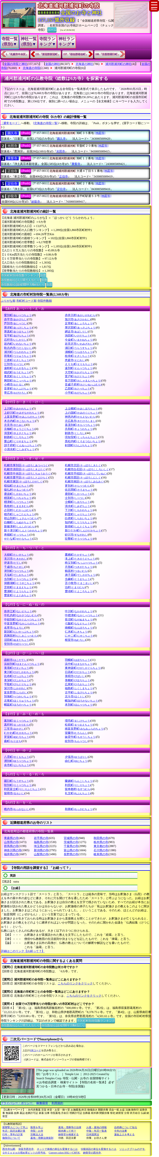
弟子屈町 (80, 574)
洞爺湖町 (19, 583)
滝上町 (80, 558)
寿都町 (17, 534)
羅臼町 (17, 780)
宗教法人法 (36, 1134)
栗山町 (18, 441)
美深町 (17, 680)
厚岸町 (18, 327)
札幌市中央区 (27, 473)
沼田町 (17, 639)
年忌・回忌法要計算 (13, 1131)
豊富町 (18, 595)
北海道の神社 (84, 64)
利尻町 (78, 785)
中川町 (79, 611)
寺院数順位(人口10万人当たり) (20, 280)
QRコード (35, 1050)
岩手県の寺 (41, 838)
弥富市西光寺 (26, 1149)
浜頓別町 (22, 663)
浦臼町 (79, 347)
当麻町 (78, 579)
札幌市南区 (84, 481)
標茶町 (18, 497)
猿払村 (17, 489)
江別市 (14, 364)
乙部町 (78, 388)
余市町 (17, 765)
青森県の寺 (11, 838)
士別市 (75, 497)
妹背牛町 (80, 736)
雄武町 (17, 372)
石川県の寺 (101, 850)
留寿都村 (78, 789)
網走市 (76, 331)
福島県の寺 (41, 842)
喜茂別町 (80, 424)
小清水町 (19, 449)
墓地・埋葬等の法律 (69, 1127)
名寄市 (14, 627)
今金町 (79, 339)
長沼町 (79, 619)
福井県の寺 (11, 854)
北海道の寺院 (31, 68)
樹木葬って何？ (67, 1131)
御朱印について (11, 1138)
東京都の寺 (101, 846)
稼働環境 (42, 1103)
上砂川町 (22, 412)
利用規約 (57, 1103)
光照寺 (12, 146)
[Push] (25, 133)
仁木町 (76, 631)
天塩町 (17, 574)
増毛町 (78, 720)
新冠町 (19, 631)
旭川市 (78, 319)
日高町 (78, 672)
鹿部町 (78, 493)
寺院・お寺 (36, 1131)
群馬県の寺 (11, 846)
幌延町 (18, 704)
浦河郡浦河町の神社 (118, 64)
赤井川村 (80, 315)
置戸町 (78, 376)
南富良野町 (84, 728)
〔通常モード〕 (10, 123)
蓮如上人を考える (124, 1134)
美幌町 (78, 680)
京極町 (19, 428)
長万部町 (83, 380)
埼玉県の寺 (41, 846)
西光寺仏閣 (8, 1149)
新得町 (79, 526)
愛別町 (18, 315)
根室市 (75, 639)
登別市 (17, 643)
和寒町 (79, 809)
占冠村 (18, 510)
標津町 (17, 501)
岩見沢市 (79, 343)
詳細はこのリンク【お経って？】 (23, 951)
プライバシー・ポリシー (17, 1103)
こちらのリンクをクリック (75, 983)
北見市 (14, 424)
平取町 (18, 684)
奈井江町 (18, 611)
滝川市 (15, 558)
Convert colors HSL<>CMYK (64, 1152)
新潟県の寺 (41, 850)
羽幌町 (78, 659)
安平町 (17, 335)
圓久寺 (12, 133)
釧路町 (17, 437)
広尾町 (78, 684)
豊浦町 (18, 591)
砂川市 (76, 534)
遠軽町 (18, 368)
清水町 (78, 506)
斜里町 (78, 514)
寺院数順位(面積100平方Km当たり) (23, 284)
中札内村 (21, 615)
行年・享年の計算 (12, 1134)
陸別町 (18, 785)
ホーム (52, 29)
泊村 (75, 587)
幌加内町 (82, 700)
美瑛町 (17, 667)
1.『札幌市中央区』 (17, 54)
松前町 (79, 724)
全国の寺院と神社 (15, 64)
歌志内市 (18, 347)
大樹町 (17, 554)
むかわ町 (18, 732)
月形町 (79, 566)
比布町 (17, 676)
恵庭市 (75, 360)
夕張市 (76, 756)
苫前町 (18, 587)
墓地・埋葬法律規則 (41, 1138)
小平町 (78, 392)
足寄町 (79, 323)
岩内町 (18, 343)
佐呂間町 (79, 489)
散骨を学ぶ (36, 1127)
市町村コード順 (26, 300)
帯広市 (15, 392)
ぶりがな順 (8, 300)
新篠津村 (19, 526)
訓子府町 (21, 445)
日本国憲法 (92, 1134)
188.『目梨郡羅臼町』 (107, 54)
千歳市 (14, 566)
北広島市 (80, 420)
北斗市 (75, 696)
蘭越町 (79, 780)
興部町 (18, 380)
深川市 (15, 688)
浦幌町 (79, 351)
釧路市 (75, 433)
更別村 (78, 485)
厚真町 (17, 331)
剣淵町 (79, 445)
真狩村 (17, 724)
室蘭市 (76, 732)
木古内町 (19, 420)
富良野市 (16, 692)
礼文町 (78, 793)
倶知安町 (82, 437)
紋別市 (76, 741)
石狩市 (15, 339)
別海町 (18, 696)
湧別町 (18, 760)
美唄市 (75, 676)
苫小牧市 (79, 583)
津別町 (17, 570)
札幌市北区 (83, 465)
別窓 (43, 275)
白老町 (79, 518)
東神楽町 (83, 667)
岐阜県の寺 (101, 854)
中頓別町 (22, 619)
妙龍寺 (12, 196)
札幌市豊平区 (26, 477)
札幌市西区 (83, 477)
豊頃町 (79, 591)
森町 (13, 741)
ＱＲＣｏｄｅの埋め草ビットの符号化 (24, 1152)
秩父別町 (82, 562)
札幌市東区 (23, 481)
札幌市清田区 (25, 469)
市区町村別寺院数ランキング (20, 275)
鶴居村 (76, 570)
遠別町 (79, 368)
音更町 (18, 388)
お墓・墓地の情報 (96, 1127)
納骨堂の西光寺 (92, 1152)
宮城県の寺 (71, 838)
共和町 (79, 428)
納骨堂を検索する (68, 1134)
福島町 (79, 688)
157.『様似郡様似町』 (75, 54)
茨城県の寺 (71, 842)
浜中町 (79, 663)
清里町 (18, 433)
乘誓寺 (12, 158)
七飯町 (78, 623)
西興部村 (21, 635)
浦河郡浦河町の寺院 (67, 68)
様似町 (17, 485)
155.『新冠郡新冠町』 (47, 54)
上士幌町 (82, 408)
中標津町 (82, 615)
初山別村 (21, 518)
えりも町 (79, 364)
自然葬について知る (125, 1127)
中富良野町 (22, 623)
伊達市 (13, 562)
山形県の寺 (11, 842)
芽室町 (17, 736)
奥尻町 (18, 376)
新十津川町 (23, 530)
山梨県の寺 (41, 854)
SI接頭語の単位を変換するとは (98, 1149)
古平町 (79, 692)
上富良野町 (22, 416)
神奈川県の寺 (12, 850)
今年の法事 (120, 1131)
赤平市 (15, 319)
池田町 (78, 335)
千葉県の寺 (71, 846)
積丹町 (19, 514)
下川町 (79, 510)
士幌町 (78, 501)
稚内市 (17, 809)
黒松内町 (83, 441)
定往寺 (12, 183)
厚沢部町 (80, 327)
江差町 (17, 360)
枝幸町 (78, 355)
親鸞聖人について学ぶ (15, 1127)
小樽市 (14, 384)
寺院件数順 (44, 300)
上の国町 (82, 412)
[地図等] (100, 133)
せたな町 (18, 538)
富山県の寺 (71, 850)
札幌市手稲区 (86, 473)
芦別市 (15, 323)
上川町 (18, 408)
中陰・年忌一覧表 (96, 1131)
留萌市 (14, 793)
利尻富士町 (22, 789)
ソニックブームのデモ (132, 1149)
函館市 (15, 659)
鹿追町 (18, 493)
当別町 (18, 579)
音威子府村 (83, 384)
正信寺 (12, 171)
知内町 (79, 522)
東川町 (19, 672)
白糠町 (18, 522)
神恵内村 (80, 416)
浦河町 (18, 351)
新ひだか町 (83, 530)
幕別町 (18, 720)
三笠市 (14, 728)
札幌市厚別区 (26, 465)
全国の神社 (52, 64)
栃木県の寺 (101, 842)
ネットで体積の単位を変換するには (57, 1149)
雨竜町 (18, 355)
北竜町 (19, 700)
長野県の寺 (71, 854)
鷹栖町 (78, 554)
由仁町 (76, 760)
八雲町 (17, 756)
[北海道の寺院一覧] (45, 123)
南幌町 (79, 627)
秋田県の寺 (101, 838)
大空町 (79, 372)
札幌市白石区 (87, 469)
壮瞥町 (79, 538)
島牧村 (17, 506)
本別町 (79, 704)
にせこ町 (79, 635)
